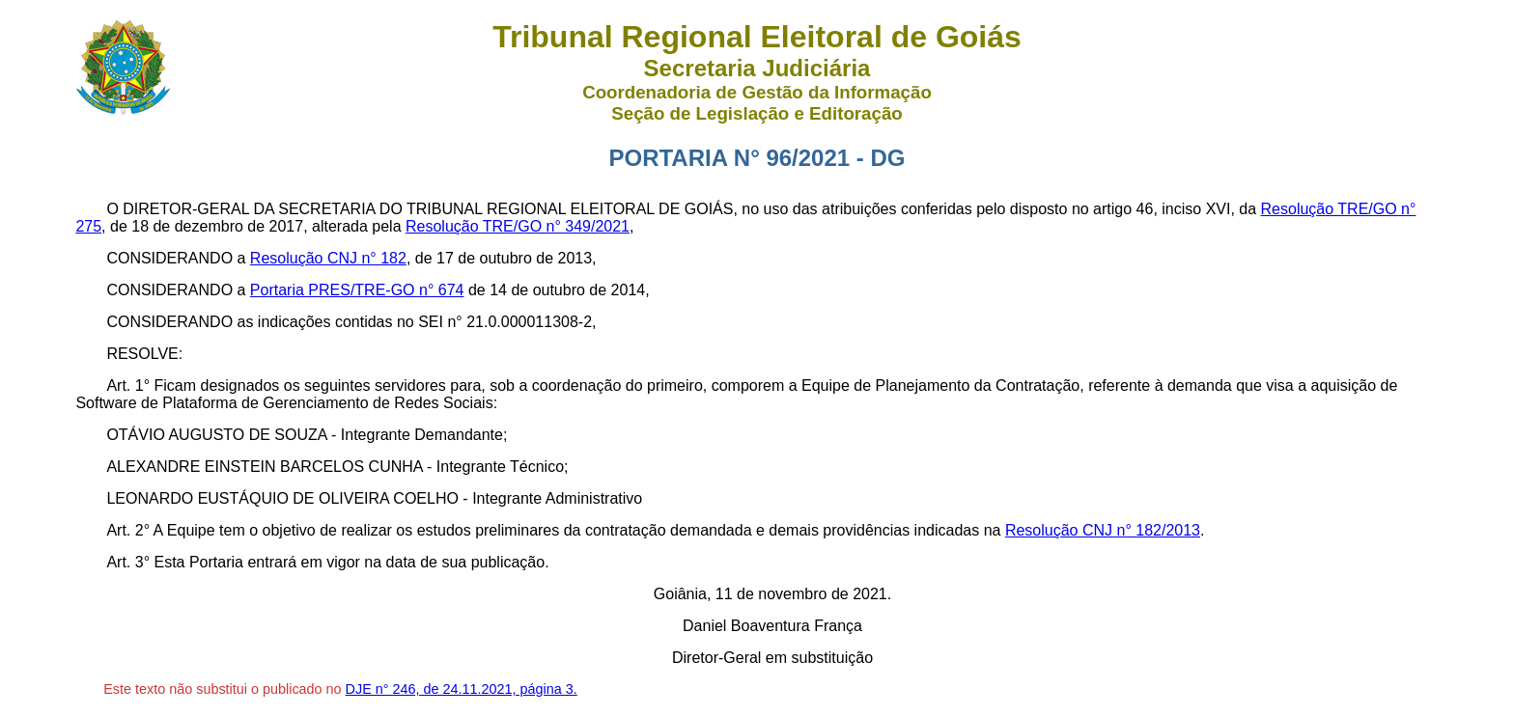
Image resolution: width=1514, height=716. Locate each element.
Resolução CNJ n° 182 (328, 258)
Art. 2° (128, 530)
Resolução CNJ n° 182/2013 (1102, 530)
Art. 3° (128, 562)
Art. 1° (128, 385)
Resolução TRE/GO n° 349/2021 (518, 226)
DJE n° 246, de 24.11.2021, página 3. (461, 689)
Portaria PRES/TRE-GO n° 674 (357, 290)
